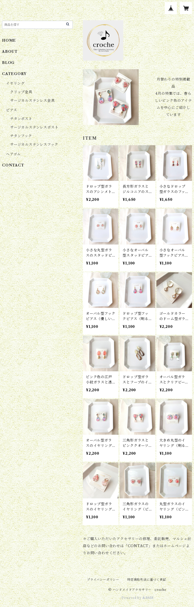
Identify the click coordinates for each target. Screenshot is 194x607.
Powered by (138, 598)
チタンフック (21, 136)
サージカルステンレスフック (34, 144)
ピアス (11, 110)
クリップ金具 (21, 92)
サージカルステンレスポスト (34, 127)
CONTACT (13, 165)
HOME (9, 40)
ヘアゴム (13, 154)
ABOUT (10, 51)
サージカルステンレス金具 (32, 100)
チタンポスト (21, 118)
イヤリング (15, 83)
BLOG (8, 62)
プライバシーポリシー (103, 579)
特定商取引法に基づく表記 (146, 579)
